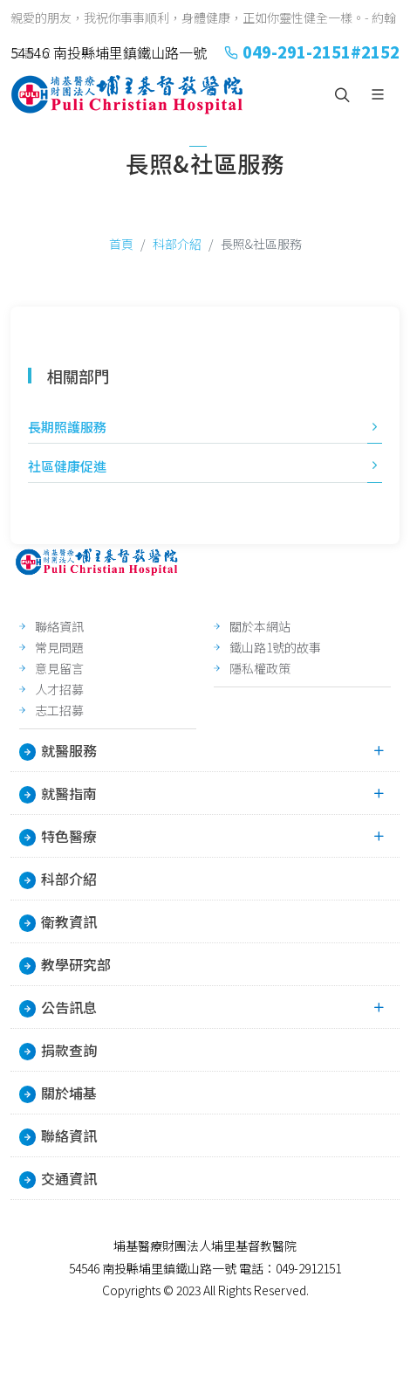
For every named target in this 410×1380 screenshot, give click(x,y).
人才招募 (59, 689)
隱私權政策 (259, 668)
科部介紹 (177, 243)
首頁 (121, 243)
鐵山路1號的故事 (275, 647)
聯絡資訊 (59, 626)
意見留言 (59, 668)
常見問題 (59, 647)
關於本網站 (259, 626)
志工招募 (59, 710)
